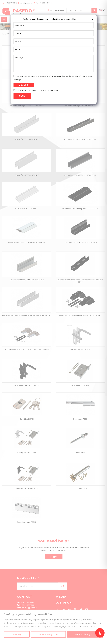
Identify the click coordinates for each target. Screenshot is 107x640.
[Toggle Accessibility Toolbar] (100, 633)
